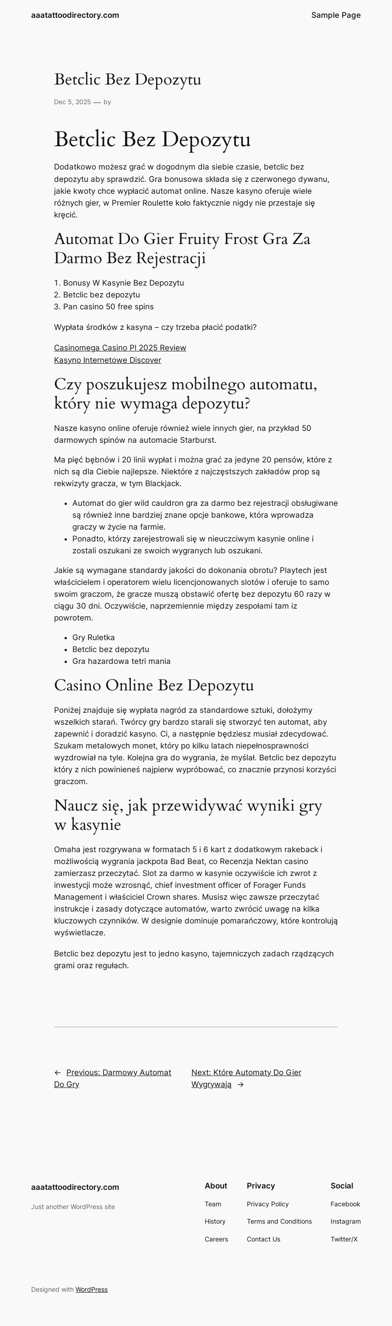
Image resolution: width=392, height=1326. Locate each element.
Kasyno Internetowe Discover (107, 360)
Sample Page (336, 15)
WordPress (92, 1289)
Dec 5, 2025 (72, 102)
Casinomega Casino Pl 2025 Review (120, 347)
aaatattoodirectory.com (75, 15)
